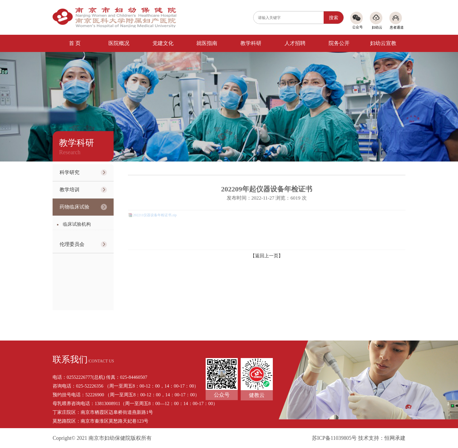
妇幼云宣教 (383, 43)
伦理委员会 (72, 244)
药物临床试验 (74, 207)
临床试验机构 (77, 224)
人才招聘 (295, 43)
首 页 (75, 43)
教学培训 (69, 189)
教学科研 (250, 43)
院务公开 (339, 43)
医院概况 (118, 43)
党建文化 (163, 43)
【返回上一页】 (266, 255)
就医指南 (206, 43)
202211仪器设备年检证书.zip (155, 214)
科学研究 (69, 172)
